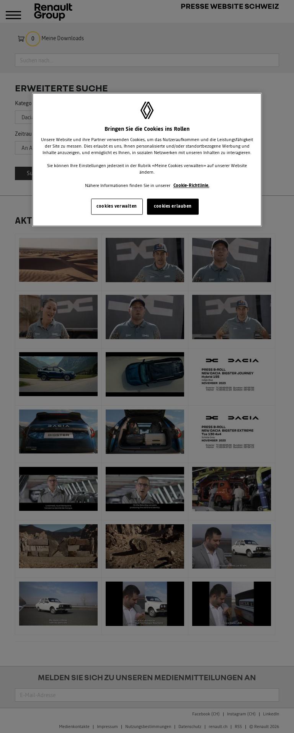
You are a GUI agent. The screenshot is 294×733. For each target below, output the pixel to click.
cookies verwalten (116, 206)
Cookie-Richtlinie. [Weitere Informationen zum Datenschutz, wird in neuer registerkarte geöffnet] (191, 185)
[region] (147, 159)
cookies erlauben (173, 206)
